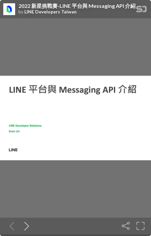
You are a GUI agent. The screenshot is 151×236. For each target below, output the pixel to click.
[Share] (125, 226)
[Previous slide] (10, 226)
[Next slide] (25, 226)
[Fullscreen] (140, 226)
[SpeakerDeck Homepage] (141, 10)
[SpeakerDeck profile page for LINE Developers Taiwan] (9, 9)
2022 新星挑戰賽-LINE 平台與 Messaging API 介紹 (77, 6)
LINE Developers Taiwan (50, 12)
